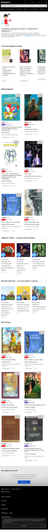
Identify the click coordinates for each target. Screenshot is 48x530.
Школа (26, 9)
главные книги (28, 35)
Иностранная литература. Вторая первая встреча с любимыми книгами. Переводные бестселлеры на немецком (7, 309)
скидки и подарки (15, 35)
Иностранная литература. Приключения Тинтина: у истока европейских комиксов (39, 307)
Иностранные (11, 9)
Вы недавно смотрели (10, 471)
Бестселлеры (6, 322)
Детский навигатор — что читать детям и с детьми (19, 281)
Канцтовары (33, 9)
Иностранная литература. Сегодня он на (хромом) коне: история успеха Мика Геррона (38, 264)
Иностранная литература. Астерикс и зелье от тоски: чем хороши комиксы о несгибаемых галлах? (23, 307)
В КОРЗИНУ (5, 137)
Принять (24, 525)
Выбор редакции (7, 89)
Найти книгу (24, 482)
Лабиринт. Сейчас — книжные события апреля (18, 238)
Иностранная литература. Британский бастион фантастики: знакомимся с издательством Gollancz (23, 266)
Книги (2, 9)
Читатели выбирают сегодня (11, 46)
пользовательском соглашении (24, 520)
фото (18, 96)
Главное (19, 9)
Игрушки (42, 9)
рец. (17, 94)
